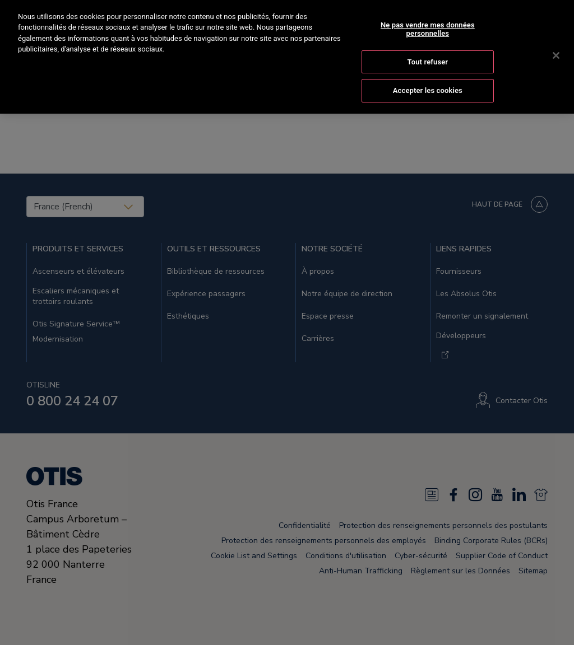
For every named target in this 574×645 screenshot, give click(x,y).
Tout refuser (428, 49)
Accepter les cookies (427, 78)
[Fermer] (556, 43)
